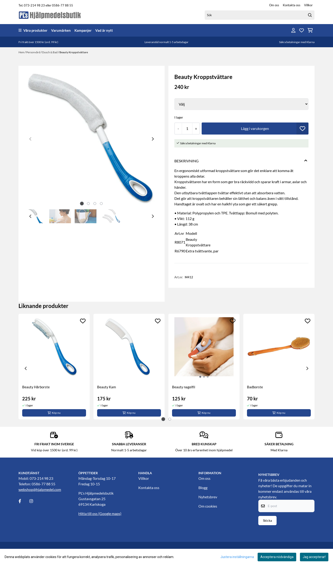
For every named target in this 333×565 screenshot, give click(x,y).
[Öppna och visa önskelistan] (301, 30)
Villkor (308, 5)
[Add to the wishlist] (83, 321)
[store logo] (49, 15)
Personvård (33, 52)
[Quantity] (187, 128)
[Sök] (259, 15)
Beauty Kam (106, 387)
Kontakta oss (291, 5)
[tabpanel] (54, 366)
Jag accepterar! (314, 557)
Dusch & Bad (50, 52)
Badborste (255, 387)
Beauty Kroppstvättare (73, 52)
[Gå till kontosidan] (293, 30)
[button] (302, 128)
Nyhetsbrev (207, 497)
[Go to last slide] (30, 216)
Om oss (274, 5)
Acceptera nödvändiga (276, 557)
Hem (21, 52)
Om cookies (207, 506)
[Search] (309, 15)
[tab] (82, 204)
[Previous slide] (30, 139)
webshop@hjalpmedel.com (39, 489)
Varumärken (61, 30)
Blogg (202, 487)
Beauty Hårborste (36, 387)
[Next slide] (152, 139)
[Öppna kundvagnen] (310, 30)
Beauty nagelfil (183, 387)
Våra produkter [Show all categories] (32, 30)
